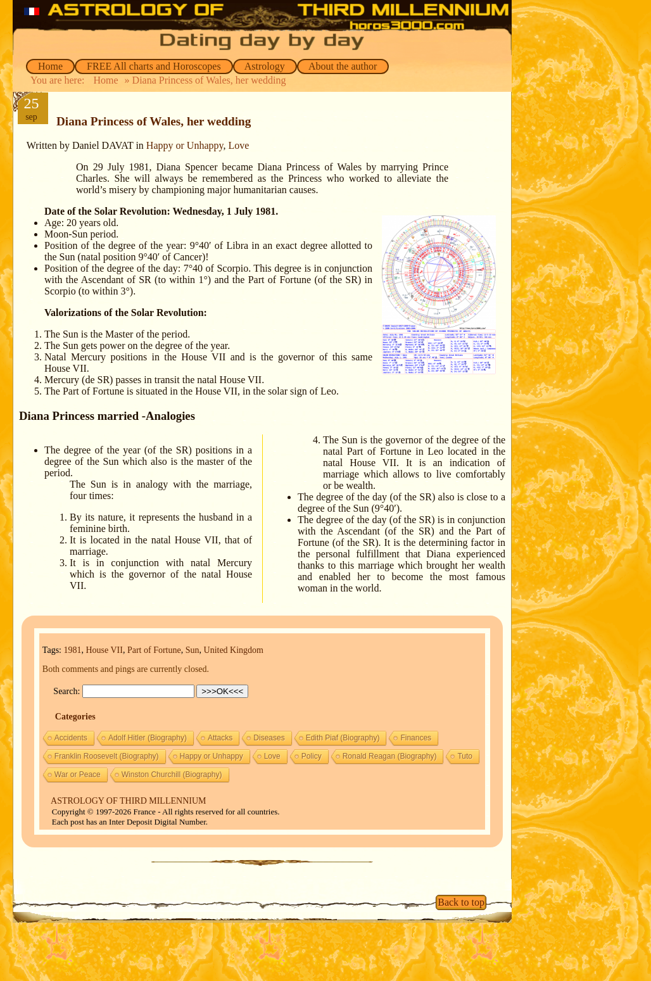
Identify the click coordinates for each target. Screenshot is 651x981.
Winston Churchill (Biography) (172, 774)
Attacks (220, 737)
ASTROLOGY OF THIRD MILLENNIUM (128, 801)
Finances (415, 737)
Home (50, 66)
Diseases (268, 737)
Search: (66, 691)
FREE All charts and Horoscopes (154, 66)
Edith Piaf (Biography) (343, 737)
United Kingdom (234, 650)
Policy (311, 756)
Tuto (464, 756)
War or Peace (77, 774)
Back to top (461, 902)
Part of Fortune (154, 650)
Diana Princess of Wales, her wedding (153, 121)
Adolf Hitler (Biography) (147, 737)
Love (238, 145)
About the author (343, 66)
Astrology (265, 66)
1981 (72, 650)
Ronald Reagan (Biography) (390, 756)
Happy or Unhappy (185, 145)
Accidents (70, 737)
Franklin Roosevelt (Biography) (106, 756)
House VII (103, 650)
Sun (192, 650)
